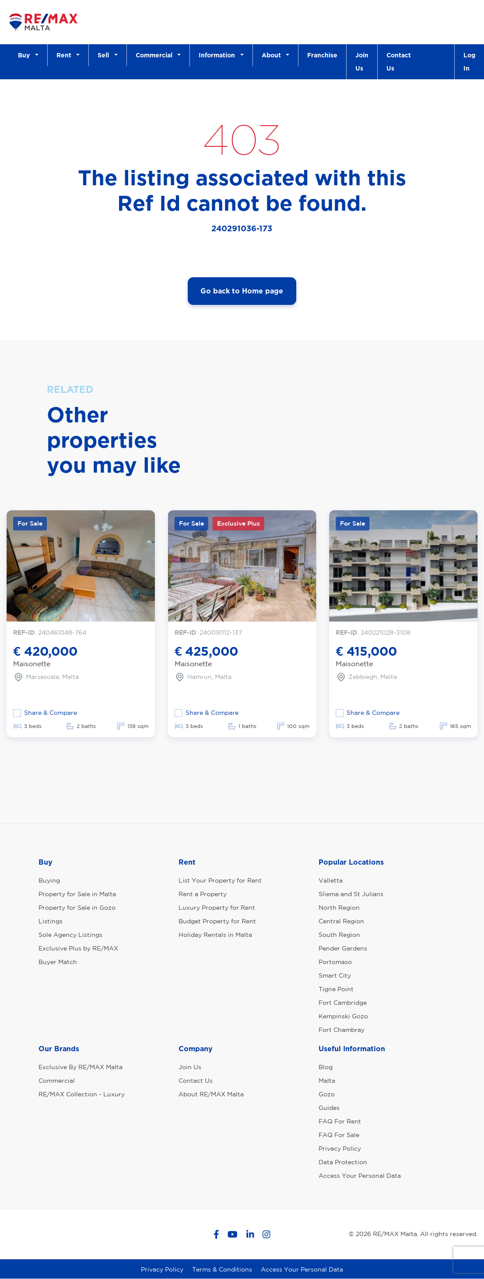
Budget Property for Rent (217, 921)
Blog (326, 1067)
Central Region (341, 921)
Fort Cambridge (343, 1002)
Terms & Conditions (222, 1269)
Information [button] (218, 55)
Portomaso (335, 961)
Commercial (57, 1080)
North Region (339, 907)
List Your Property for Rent (220, 880)
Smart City (335, 975)
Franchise (322, 55)
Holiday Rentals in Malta (215, 934)
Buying (49, 880)
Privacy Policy (340, 1148)
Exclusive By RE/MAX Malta (81, 1067)
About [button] (273, 55)
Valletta (331, 880)
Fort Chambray (342, 1029)
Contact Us (398, 61)
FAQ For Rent (340, 1121)
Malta (327, 1080)
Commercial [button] (156, 55)
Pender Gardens (343, 948)
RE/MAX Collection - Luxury (82, 1094)
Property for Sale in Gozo (77, 907)
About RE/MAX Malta (211, 1094)
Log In (469, 61)
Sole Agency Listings (70, 934)
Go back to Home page (241, 291)
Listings (51, 921)
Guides (329, 1107)
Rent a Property (203, 893)
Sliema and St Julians (351, 893)
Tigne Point (336, 989)
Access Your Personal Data (360, 1175)
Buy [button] (25, 55)
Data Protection (343, 1162)
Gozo (327, 1094)
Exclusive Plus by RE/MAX (78, 948)
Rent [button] (65, 55)
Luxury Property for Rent (217, 907)
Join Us (361, 61)
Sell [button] (105, 55)
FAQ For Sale (339, 1134)
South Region (339, 934)
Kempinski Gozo (343, 1016)
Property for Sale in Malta (77, 893)
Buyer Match (58, 961)
